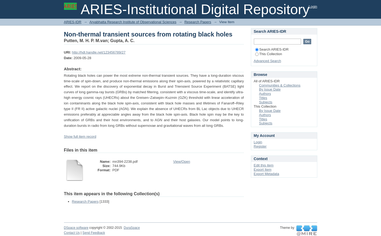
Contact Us (72, 233)
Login (313, 7)
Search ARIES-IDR (272, 49)
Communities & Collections (279, 85)
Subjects (265, 102)
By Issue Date (270, 89)
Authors (265, 94)
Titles (263, 98)
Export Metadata (266, 174)
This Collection (268, 54)
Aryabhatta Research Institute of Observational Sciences (132, 22)
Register (260, 146)
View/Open (181, 162)
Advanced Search (267, 61)
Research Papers (198, 22)
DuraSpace (132, 228)
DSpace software (76, 228)
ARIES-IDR (73, 22)
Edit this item (264, 165)
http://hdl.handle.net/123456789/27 (99, 52)
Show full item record (80, 137)
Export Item (262, 170)
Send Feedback (93, 233)
